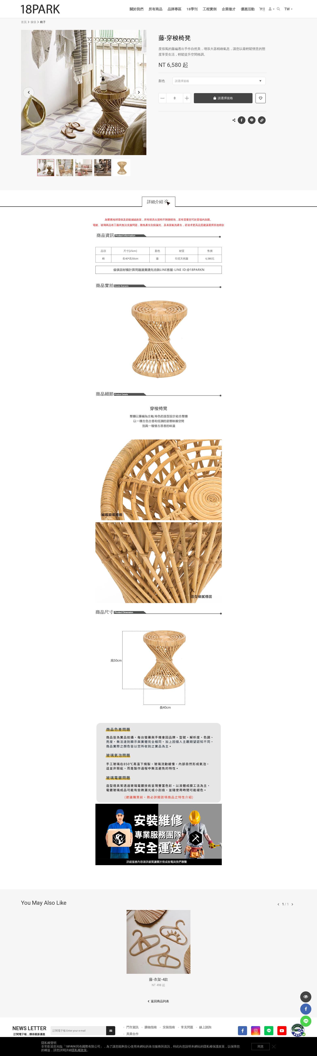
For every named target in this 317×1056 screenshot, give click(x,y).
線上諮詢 (205, 1027)
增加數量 (187, 98)
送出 (110, 1030)
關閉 (274, 1046)
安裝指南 (169, 1027)
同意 (261, 1046)
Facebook (241, 120)
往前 (278, 904)
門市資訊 (132, 1027)
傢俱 (33, 22)
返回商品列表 (160, 1001)
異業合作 (132, 1034)
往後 (292, 904)
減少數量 (162, 98)
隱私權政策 (79, 1050)
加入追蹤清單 (260, 98)
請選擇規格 (218, 81)
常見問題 (187, 1027)
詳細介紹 (155, 201)
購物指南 (151, 1027)
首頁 (24, 22)
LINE (251, 120)
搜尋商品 (278, 9)
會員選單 (270, 9)
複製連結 (262, 119)
